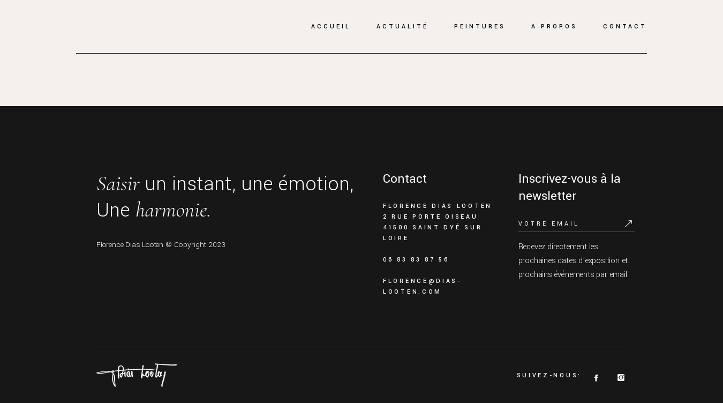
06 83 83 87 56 (416, 260)
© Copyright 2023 (195, 245)
